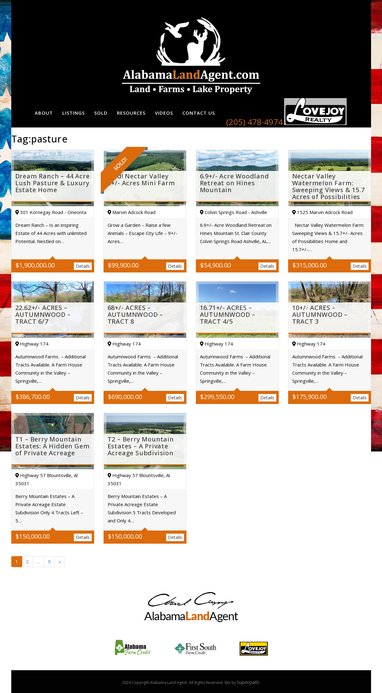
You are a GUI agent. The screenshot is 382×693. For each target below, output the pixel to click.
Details (83, 266)
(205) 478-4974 (254, 121)
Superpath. (248, 682)
